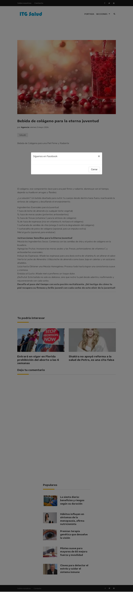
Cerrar (94, 169)
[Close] (99, 156)
